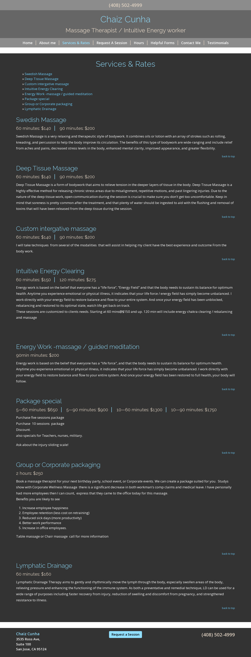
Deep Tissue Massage (41, 78)
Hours (140, 42)
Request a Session (125, 634)
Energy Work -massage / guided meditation (58, 94)
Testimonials (218, 42)
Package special (37, 98)
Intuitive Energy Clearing (44, 88)
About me (49, 42)
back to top (228, 156)
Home (29, 42)
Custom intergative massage (47, 84)
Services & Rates (77, 42)
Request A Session (113, 42)
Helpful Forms (164, 42)
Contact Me (192, 42)
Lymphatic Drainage (40, 108)
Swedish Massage (38, 74)
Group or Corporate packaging (48, 104)
